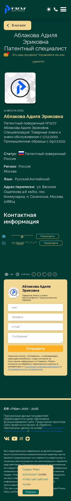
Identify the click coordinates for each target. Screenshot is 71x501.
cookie (42, 474)
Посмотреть (48, 236)
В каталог (16, 25)
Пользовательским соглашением (25, 369)
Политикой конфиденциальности (42, 366)
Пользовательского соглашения (45, 431)
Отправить (35, 349)
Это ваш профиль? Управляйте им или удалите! (34, 57)
